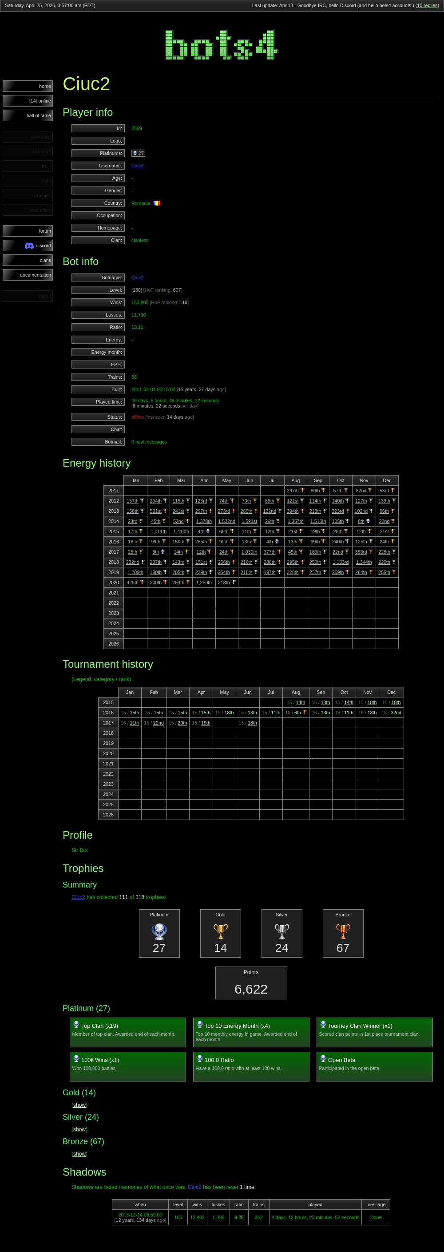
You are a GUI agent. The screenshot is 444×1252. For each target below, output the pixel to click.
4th (201, 531)
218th (315, 511)
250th (315, 562)
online (40, 100)
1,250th (204, 582)
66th (224, 531)
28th (338, 531)
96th (384, 511)
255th (384, 572)
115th (178, 500)
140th (338, 500)
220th (384, 562)
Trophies (83, 868)
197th (270, 572)
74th (224, 500)
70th (246, 500)
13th (246, 541)
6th (361, 521)
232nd (132, 562)
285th (201, 541)
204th (156, 500)
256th (224, 562)
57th (338, 490)
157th (133, 500)
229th (201, 572)
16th (132, 541)
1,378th (204, 521)
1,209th (135, 572)
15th (134, 712)
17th (132, 531)
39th (315, 541)
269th (338, 572)
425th (133, 582)
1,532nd (226, 521)
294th (178, 582)
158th (133, 511)
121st (292, 500)
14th (178, 552)
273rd (224, 511)
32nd (396, 712)
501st (156, 511)
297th (293, 490)
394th (293, 511)
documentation (35, 274)
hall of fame (39, 115)
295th (293, 562)
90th (224, 541)
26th (269, 521)
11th (246, 531)
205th (178, 572)
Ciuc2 (137, 165)
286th (270, 562)
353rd (361, 552)
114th (315, 500)
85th (269, 500)
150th (178, 541)
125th (361, 541)
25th (132, 552)
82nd (361, 490)
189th (315, 552)
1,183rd (341, 562)
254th (224, 572)
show (79, 1105)
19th (315, 531)
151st (201, 562)
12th (269, 531)
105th (338, 521)
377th (270, 552)
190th (156, 572)
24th (384, 541)
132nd (269, 511)
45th (155, 521)
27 (138, 153)
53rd (384, 490)
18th (372, 702)
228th (384, 552)
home (45, 86)
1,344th (364, 562)
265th (247, 511)
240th (338, 541)
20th (182, 722)
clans (45, 260)
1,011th (159, 531)
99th (155, 541)
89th (315, 490)
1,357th (296, 521)
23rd (132, 521)
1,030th (250, 552)
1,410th (181, 531)
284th (361, 572)
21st (292, 531)
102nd (361, 511)
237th (156, 562)
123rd (201, 500)
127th (361, 500)
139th (384, 500)
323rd (338, 511)
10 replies (427, 5)
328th (293, 572)
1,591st (249, 521)
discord (38, 245)
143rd (178, 562)
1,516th (318, 521)
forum (45, 231)
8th (155, 552)
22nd (384, 521)
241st (178, 511)
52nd (178, 521)
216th (247, 562)
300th (156, 582)
